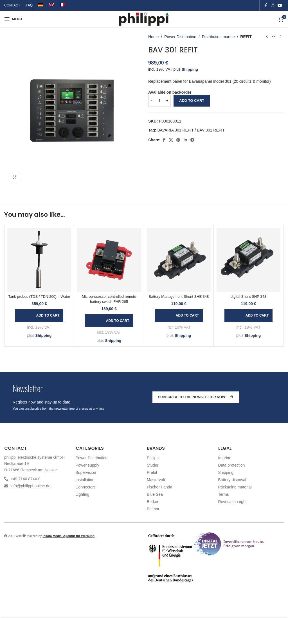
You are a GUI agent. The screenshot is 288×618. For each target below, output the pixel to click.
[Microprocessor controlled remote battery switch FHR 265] (109, 260)
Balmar (153, 509)
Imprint (224, 458)
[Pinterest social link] (178, 140)
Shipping (190, 69)
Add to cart (191, 100)
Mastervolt (156, 480)
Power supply (87, 465)
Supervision (86, 472)
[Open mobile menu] (13, 19)
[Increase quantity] (167, 101)
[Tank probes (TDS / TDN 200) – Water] (39, 260)
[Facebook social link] (265, 5)
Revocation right (232, 501)
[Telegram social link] (192, 140)
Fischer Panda (159, 487)
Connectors (86, 487)
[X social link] (171, 140)
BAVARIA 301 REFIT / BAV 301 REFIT (190, 130)
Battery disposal (232, 480)
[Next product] (280, 36)
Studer (152, 465)
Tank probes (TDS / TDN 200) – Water (39, 296)
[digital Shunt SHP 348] (248, 260)
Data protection (231, 465)
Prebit (152, 472)
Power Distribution (180, 36)
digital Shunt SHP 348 (248, 296)
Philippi (153, 458)
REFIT (245, 36)
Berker (152, 501)
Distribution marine (218, 36)
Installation (85, 480)
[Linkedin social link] (185, 140)
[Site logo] (144, 19)
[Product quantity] (159, 101)
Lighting (82, 494)
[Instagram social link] (272, 5)
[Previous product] (267, 36)
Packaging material (235, 487)
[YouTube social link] (280, 5)
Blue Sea (155, 494)
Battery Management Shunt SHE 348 (179, 296)
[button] (39, 315)
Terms (223, 494)
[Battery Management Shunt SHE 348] (179, 260)
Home (153, 36)
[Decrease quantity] (151, 101)
